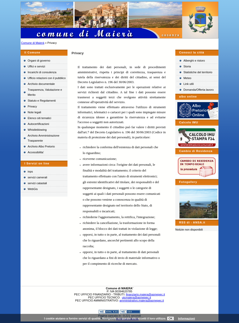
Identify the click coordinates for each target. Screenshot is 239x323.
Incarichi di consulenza (42, 72)
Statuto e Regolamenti (42, 100)
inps (30, 171)
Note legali (34, 112)
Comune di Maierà (32, 42)
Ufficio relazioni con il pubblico (47, 78)
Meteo (187, 78)
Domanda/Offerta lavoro (198, 89)
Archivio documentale (41, 83)
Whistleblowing (37, 129)
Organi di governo (39, 60)
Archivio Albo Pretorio (41, 146)
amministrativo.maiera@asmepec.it (142, 300)
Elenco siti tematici (39, 118)
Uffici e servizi (36, 66)
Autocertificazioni (38, 123)
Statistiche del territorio (197, 72)
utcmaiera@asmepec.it (136, 297)
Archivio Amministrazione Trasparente (43, 138)
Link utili (188, 83)
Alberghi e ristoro (194, 60)
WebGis (33, 189)
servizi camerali (37, 177)
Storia (187, 66)
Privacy (32, 106)
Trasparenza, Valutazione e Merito (45, 92)
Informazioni (186, 318)
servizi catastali (37, 183)
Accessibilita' (36, 152)
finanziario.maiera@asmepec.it (145, 294)
